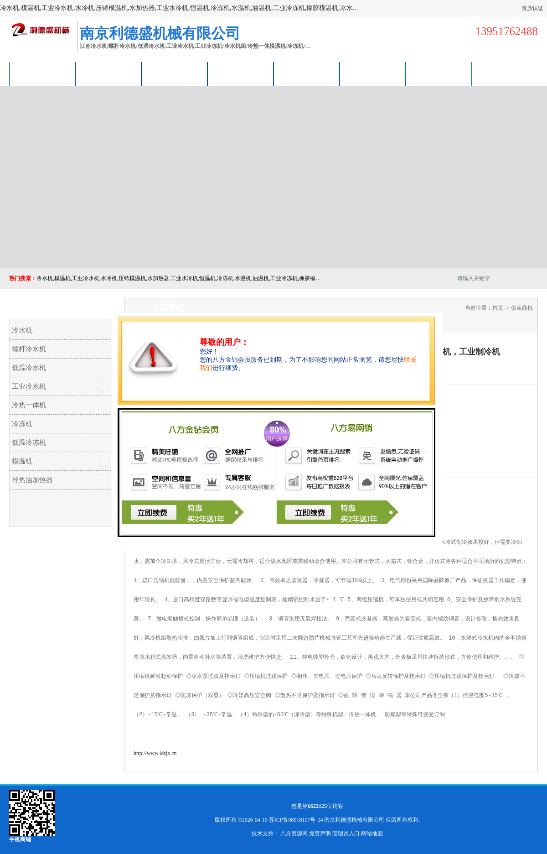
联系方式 (439, 74)
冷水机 (22, 330)
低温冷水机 (29, 367)
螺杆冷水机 (29, 349)
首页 (497, 308)
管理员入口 (346, 833)
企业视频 (174, 74)
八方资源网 (294, 833)
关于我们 (240, 74)
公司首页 (42, 74)
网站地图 (372, 833)
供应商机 (108, 74)
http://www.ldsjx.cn (155, 753)
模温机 (22, 461)
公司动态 (306, 74)
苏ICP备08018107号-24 (296, 820)
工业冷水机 (29, 386)
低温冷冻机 (29, 442)
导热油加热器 (32, 480)
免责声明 (320, 833)
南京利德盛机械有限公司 (354, 820)
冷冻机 (22, 423)
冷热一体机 (29, 405)
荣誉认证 (372, 74)
